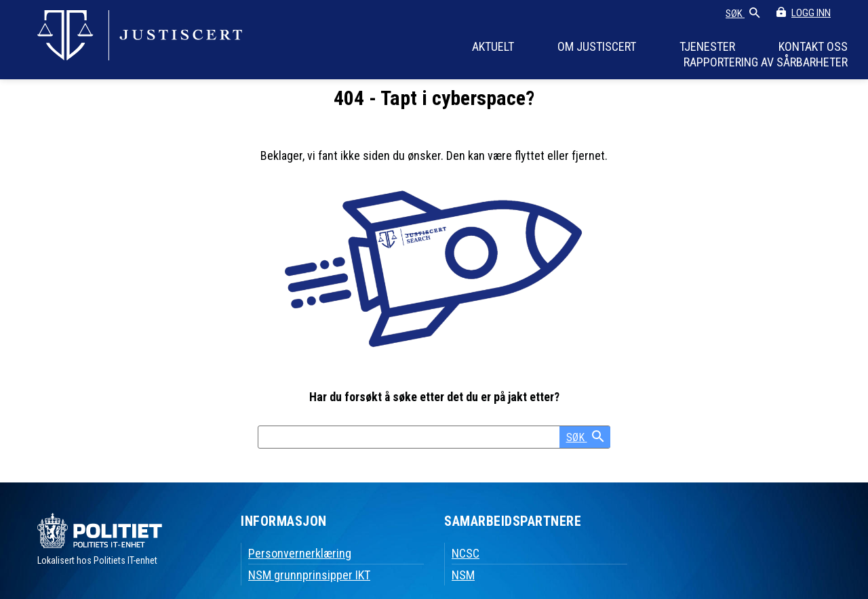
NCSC (465, 553)
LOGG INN (811, 13)
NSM (463, 575)
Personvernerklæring (299, 553)
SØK (743, 13)
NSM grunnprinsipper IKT (309, 575)
